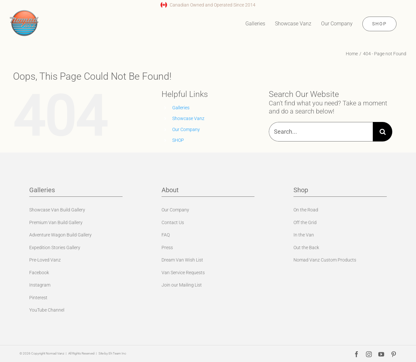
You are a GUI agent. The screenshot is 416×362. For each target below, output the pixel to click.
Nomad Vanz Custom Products (324, 259)
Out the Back (306, 247)
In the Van (303, 234)
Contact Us (173, 222)
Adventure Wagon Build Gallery (60, 234)
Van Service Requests (183, 272)
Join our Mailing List (182, 285)
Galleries (180, 107)
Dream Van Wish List (182, 259)
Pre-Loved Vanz (45, 259)
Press (167, 247)
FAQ (166, 234)
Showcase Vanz (188, 118)
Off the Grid (305, 222)
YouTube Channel (46, 310)
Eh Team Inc (117, 353)
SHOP (178, 140)
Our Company (186, 129)
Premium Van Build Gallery (56, 222)
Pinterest (38, 297)
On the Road (305, 209)
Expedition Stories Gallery (54, 247)
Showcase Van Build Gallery (57, 209)
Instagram (39, 285)
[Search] (382, 131)
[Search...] (321, 131)
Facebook (39, 272)
